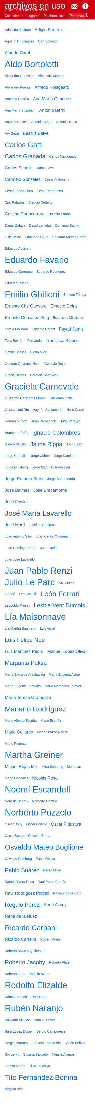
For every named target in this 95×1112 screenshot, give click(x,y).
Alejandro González (19, 76)
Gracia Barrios (15, 375)
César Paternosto (50, 191)
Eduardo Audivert (17, 248)
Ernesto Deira (63, 306)
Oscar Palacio (36, 824)
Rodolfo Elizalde (36, 985)
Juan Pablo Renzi (38, 571)
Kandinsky (66, 582)
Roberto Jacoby (25, 962)
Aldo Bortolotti (32, 64)
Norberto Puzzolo (38, 812)
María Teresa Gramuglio (28, 697)
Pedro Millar (52, 870)
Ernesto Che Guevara (26, 306)
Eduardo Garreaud (19, 271)
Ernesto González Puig (27, 317)
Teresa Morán (15, 1066)
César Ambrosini (56, 179)
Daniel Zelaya (15, 225)
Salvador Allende (17, 1020)
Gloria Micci (39, 352)
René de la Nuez (21, 916)
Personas (77, 16)
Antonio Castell (16, 122)
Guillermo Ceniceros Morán (25, 398)
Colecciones (14, 16)
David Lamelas (40, 225)
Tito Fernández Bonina (41, 1077)
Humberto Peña (16, 433)
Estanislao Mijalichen (68, 317)
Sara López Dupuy (19, 1031)
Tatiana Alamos (63, 1054)
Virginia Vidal (14, 1089)
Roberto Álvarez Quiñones (24, 951)
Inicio (9, 9)
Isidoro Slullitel (15, 444)
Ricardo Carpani (31, 928)
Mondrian (74, 767)
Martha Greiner (34, 755)
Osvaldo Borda (39, 836)
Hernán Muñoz (16, 421)
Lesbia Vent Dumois (59, 605)
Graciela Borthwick (44, 375)
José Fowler (16, 501)
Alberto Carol (17, 52)
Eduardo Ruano (16, 283)
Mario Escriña (51, 720)
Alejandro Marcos (51, 76)
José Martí (15, 524)
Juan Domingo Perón (20, 548)
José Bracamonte (50, 490)
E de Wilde (13, 237)
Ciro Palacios (14, 202)
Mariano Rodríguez (35, 709)
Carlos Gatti (24, 145)
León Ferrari (59, 594)
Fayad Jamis (71, 329)
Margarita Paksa (26, 663)
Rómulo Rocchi (16, 997)
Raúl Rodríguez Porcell (27, 893)
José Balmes (17, 490)
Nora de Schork (16, 801)
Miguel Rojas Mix (21, 766)
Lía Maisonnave (35, 617)
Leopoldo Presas (17, 605)
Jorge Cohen (40, 456)
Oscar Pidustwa (66, 824)
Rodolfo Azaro (38, 974)
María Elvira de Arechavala (25, 674)
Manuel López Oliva (66, 651)
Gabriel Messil (15, 352)
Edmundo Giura (36, 237)
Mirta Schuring (52, 767)
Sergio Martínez (17, 1043)
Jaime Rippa (46, 444)
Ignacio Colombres (56, 432)
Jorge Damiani (64, 456)
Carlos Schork (18, 168)
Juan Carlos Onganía (52, 536)
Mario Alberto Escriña (21, 720)
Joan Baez (74, 444)
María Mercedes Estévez (63, 686)
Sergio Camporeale (50, 1031)
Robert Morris (50, 939)
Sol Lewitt (12, 1054)
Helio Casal (75, 410)
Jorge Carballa (16, 456)
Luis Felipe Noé (25, 640)
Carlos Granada (25, 156)
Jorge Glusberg (16, 467)
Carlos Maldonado (63, 156)
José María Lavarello (38, 513)
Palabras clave (54, 16)
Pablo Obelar (45, 859)
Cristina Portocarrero (25, 214)
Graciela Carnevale (33, 9)
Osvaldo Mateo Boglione (44, 847)
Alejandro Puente (17, 87)
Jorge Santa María (61, 479)
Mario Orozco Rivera (52, 732)
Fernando (34, 341)
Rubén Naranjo (34, 1008)
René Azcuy (54, 904)
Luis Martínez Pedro (24, 651)
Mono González (16, 778)
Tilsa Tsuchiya (39, 1066)
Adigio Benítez (48, 29)
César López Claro (19, 191)
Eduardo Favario (37, 260)
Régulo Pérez (22, 904)
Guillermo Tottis (60, 398)
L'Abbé (10, 594)
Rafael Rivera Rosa (19, 882)
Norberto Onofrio (44, 801)
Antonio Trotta (66, 122)
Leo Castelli (27, 594)
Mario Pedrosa (16, 743)
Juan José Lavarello (20, 559)
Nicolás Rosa (45, 778)
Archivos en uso (35, 6)
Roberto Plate (59, 962)
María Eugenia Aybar (64, 674)
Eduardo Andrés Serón (69, 237)
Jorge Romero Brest (24, 478)
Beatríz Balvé (35, 133)
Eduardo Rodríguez (50, 271)
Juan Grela (48, 548)
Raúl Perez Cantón (52, 882)
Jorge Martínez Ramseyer (51, 467)
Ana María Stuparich (20, 110)
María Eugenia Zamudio (23, 686)
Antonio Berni (52, 110)
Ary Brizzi (12, 133)
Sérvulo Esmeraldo (46, 1043)
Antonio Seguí (41, 122)
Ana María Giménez (52, 98)
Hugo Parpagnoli (43, 421)
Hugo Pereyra (69, 421)
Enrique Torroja (74, 294)
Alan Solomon (48, 41)
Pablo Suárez (22, 870)
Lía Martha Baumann (20, 628)
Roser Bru (39, 997)
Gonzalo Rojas (55, 364)
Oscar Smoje (14, 836)
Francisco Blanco (62, 340)
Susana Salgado (35, 1054)
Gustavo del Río (17, 410)
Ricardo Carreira (20, 939)
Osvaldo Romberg (18, 859)
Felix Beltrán (14, 341)
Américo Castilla (17, 99)
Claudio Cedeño (40, 202)
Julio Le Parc (30, 582)
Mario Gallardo (19, 732)
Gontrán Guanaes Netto (23, 364)
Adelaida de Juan (18, 30)
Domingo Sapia (66, 225)
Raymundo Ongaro (67, 893)
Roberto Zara (14, 974)
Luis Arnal (47, 628)
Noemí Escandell (37, 789)
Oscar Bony (13, 824)
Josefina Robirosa (42, 525)
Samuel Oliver (44, 1020)
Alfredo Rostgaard (51, 87)
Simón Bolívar (75, 1043)
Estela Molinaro (16, 329)
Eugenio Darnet (43, 329)
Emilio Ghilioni (32, 294)
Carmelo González (23, 179)
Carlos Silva (45, 168)
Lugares (33, 16)
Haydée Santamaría (48, 410)
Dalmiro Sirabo (59, 214)
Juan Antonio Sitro (18, 536)
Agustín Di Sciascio (19, 41)
